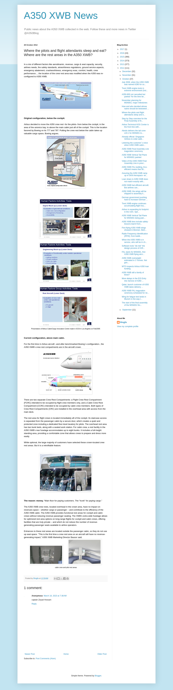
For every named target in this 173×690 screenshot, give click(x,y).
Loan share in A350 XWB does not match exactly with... (135, 180)
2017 (122, 49)
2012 (122, 68)
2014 (122, 61)
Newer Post (30, 654)
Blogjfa (123, 322)
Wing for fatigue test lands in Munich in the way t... (134, 298)
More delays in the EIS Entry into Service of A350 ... (134, 279)
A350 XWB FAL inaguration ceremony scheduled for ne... (135, 292)
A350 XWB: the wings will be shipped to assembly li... (134, 192)
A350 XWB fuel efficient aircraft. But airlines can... (135, 186)
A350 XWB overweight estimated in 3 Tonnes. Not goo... (134, 260)
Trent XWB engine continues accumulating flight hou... (134, 204)
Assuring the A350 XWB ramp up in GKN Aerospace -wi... (134, 174)
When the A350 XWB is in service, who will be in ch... (134, 241)
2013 (122, 64)
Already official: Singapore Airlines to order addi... (133, 138)
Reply (34, 604)
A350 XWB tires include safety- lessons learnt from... (135, 223)
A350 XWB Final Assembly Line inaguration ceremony (135, 150)
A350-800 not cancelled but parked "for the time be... (133, 95)
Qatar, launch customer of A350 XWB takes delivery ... (135, 285)
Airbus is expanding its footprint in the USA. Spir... (135, 210)
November (127, 75)
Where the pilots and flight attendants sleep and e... (133, 113)
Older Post (102, 654)
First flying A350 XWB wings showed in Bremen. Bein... (134, 229)
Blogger (98, 676)
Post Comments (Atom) (46, 658)
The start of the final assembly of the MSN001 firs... (134, 304)
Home (66, 654)
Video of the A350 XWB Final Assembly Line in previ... (134, 162)
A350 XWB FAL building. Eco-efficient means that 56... (134, 168)
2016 (122, 53)
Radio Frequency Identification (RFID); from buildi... (135, 235)
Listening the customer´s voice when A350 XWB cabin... (135, 144)
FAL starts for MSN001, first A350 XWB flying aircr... (133, 253)
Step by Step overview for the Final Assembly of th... (134, 119)
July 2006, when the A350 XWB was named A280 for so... (135, 83)
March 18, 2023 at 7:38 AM (55, 596)
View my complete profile (127, 326)
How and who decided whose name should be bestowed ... (135, 107)
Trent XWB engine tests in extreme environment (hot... (135, 89)
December (127, 71)
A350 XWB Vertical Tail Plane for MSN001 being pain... (134, 216)
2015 (122, 57)
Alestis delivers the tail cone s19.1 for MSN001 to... (134, 132)
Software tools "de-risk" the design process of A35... (133, 247)
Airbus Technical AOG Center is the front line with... (135, 125)
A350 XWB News (61, 15)
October (126, 79)
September (127, 310)
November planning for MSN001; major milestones (134, 101)
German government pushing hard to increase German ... (135, 198)
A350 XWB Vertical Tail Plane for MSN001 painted (134, 156)
